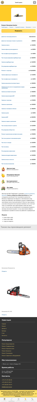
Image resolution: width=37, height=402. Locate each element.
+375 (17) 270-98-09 (7, 380)
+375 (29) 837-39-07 (7, 384)
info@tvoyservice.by (7, 387)
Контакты (4, 335)
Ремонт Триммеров (7, 353)
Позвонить (18, 31)
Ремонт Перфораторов (8, 346)
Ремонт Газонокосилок (8, 348)
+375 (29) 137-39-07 (7, 382)
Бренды (4, 330)
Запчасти (4, 328)
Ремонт (4, 326)
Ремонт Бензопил (6, 351)
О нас (3, 333)
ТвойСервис (18, 2)
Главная (4, 323)
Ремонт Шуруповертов (8, 344)
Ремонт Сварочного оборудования (11, 355)
